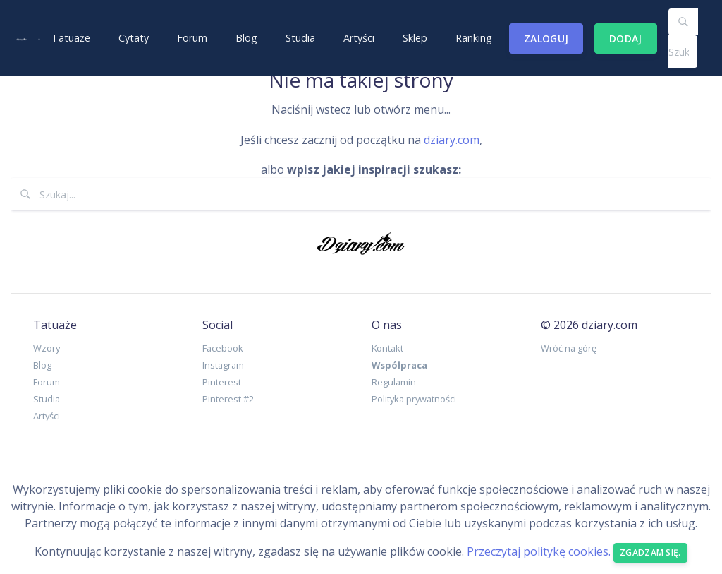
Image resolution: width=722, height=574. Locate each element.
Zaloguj (546, 38)
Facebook (222, 348)
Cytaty (133, 37)
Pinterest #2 (228, 399)
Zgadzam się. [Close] (650, 552)
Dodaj (625, 38)
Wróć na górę (568, 348)
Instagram (223, 365)
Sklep (415, 37)
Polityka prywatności (414, 399)
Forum (192, 37)
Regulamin (394, 382)
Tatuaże (70, 37)
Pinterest (221, 382)
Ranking (473, 37)
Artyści (358, 37)
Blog (246, 37)
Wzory (46, 348)
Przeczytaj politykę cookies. (539, 551)
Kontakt (387, 348)
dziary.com (451, 140)
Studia (300, 37)
